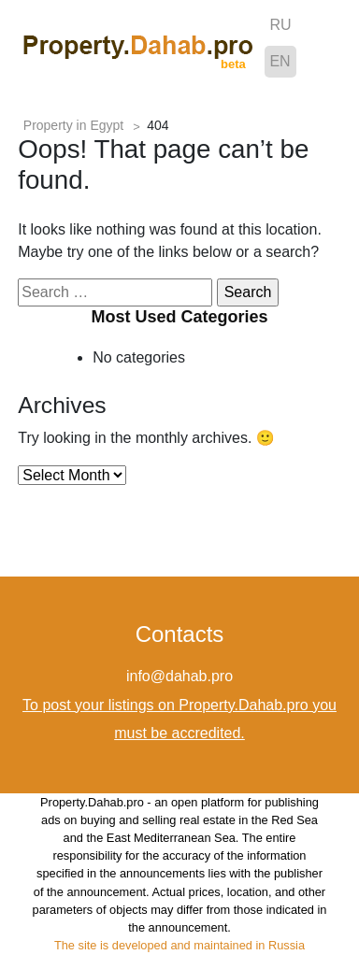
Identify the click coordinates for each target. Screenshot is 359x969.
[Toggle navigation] (322, 46)
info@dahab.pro (179, 676)
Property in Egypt (73, 125)
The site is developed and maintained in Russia (179, 945)
